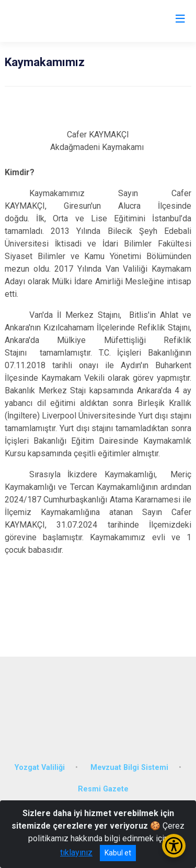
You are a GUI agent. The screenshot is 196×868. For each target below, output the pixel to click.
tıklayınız (76, 853)
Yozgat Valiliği (40, 767)
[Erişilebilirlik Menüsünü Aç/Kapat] (174, 846)
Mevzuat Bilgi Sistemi (129, 767)
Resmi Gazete (103, 789)
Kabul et (118, 853)
